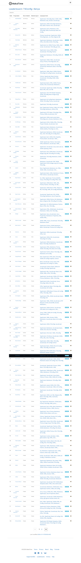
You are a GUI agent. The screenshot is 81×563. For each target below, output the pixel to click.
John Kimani (18, 266)
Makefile (49, 518)
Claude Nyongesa (15, 113)
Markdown (43, 20)
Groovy (57, 408)
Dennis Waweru (15, 242)
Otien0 (16, 460)
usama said (17, 430)
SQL (47, 20)
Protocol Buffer (56, 178)
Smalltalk (51, 243)
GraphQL (58, 137)
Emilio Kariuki (18, 406)
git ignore (46, 498)
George (16, 213)
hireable (67, 18)
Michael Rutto (18, 520)
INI (47, 153)
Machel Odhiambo (15, 308)
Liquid (48, 385)
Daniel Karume (18, 141)
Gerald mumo (18, 317)
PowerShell (50, 462)
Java (54, 146)
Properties (55, 215)
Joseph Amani (18, 117)
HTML (41, 42)
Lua (55, 413)
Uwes (16, 236)
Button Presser (18, 49)
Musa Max (17, 104)
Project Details (44, 124)
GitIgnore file (56, 37)
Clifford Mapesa (15, 412)
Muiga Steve (17, 99)
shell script (53, 117)
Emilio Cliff (17, 516)
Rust (41, 168)
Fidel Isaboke (18, 440)
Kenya (37, 9)
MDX (47, 42)
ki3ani (16, 465)
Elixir (41, 256)
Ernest (16, 435)
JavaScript (56, 20)
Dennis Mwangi (15, 346)
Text (52, 25)
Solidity (46, 129)
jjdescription (43, 437)
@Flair (16, 486)
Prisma (42, 35)
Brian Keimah (18, 59)
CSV (45, 329)
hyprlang (46, 148)
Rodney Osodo (18, 450)
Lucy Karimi (17, 350)
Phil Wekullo (17, 389)
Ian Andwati (17, 71)
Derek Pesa (17, 394)
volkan (16, 476)
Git (57, 61)
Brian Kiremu (18, 340)
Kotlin (48, 281)
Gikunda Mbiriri (18, 312)
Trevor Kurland (18, 92)
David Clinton (18, 251)
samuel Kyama (18, 471)
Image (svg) (55, 94)
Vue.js (48, 50)
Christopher (17, 295)
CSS (57, 28)
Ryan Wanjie (17, 177)
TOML (50, 148)
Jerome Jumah (18, 501)
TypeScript (43, 19)
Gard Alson (17, 355)
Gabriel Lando (18, 220)
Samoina (17, 231)
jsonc (46, 119)
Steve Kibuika (18, 384)
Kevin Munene (18, 203)
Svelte (42, 84)
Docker (51, 20)
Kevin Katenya (18, 375)
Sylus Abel (17, 126)
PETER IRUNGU (18, 18)
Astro (48, 28)
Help (53, 557)
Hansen (17, 146)
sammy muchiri (15, 24)
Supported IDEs (31, 557)
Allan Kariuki (18, 225)
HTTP (47, 112)
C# (47, 204)
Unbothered (17, 82)
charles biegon (18, 271)
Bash (53, 19)
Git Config (57, 64)
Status (48, 557)
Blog (51, 549)
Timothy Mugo (18, 300)
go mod (58, 47)
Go (47, 45)
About (47, 549)
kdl (60, 146)
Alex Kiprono (17, 506)
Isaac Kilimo (17, 276)
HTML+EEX (52, 256)
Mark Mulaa (17, 87)
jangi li (16, 167)
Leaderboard (15, 9)
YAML (60, 19)
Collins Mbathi (18, 76)
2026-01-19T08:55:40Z (44, 534)
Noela (16, 425)
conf (52, 413)
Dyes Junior (17, 194)
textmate (54, 396)
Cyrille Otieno (18, 136)
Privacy (41, 549)
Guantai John (18, 187)
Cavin (16, 455)
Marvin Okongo (18, 261)
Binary (50, 336)
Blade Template (56, 92)
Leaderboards (41, 557)
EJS (54, 194)
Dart (41, 107)
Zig (41, 401)
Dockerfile (51, 302)
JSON (56, 19)
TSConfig (27, 9)
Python (48, 25)
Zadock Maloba (18, 401)
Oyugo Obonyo (18, 256)
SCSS (50, 42)
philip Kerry (17, 281)
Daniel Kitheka (18, 246)
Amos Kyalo (17, 358)
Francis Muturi (18, 481)
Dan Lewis (17, 54)
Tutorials (56, 549)
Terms (35, 549)
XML (44, 89)
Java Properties (56, 196)
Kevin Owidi (17, 332)
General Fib (17, 35)
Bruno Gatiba (18, 365)
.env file (51, 37)
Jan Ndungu (17, 121)
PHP (50, 92)
